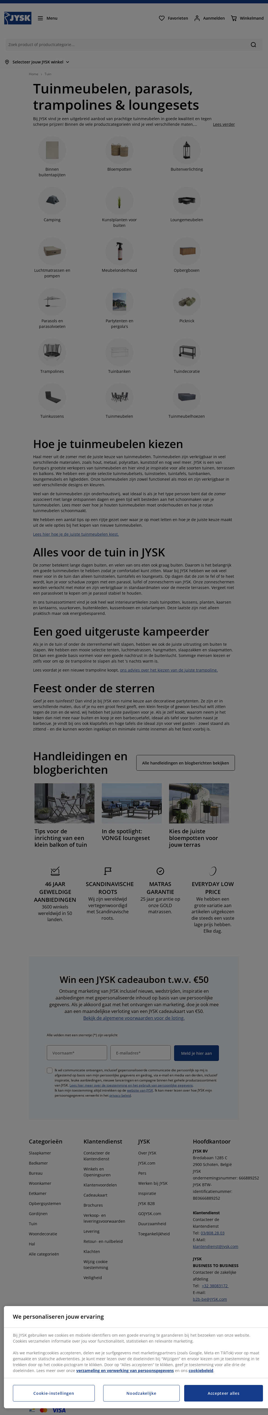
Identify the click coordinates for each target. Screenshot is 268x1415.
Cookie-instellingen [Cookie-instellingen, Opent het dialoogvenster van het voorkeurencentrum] (53, 1393)
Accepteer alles (224, 1393)
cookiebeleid (201, 1370)
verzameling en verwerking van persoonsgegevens (125, 1370)
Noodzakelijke (141, 1393)
